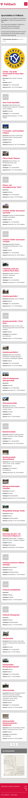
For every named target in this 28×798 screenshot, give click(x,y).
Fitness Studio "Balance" (11, 158)
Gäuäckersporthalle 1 (10, 296)
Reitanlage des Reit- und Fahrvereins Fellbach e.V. (12, 535)
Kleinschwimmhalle (10, 403)
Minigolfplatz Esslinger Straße (14, 511)
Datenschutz (4, 786)
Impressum (16, 786)
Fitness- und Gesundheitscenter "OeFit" (12, 186)
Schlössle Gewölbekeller (11, 590)
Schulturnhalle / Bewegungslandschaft (11, 666)
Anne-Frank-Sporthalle (11, 102)
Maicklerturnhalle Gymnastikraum (9, 458)
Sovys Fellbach (5, 795)
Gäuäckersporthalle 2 (10, 352)
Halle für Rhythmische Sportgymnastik (11, 379)
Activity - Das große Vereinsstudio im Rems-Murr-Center (13, 74)
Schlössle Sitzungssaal (11, 615)
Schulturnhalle (8, 638)
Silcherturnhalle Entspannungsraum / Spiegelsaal (10, 723)
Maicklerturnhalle (9, 432)
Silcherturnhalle (8, 690)
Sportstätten (14, 795)
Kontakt (11, 786)
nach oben (25, 787)
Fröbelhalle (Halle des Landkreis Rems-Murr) (11, 270)
